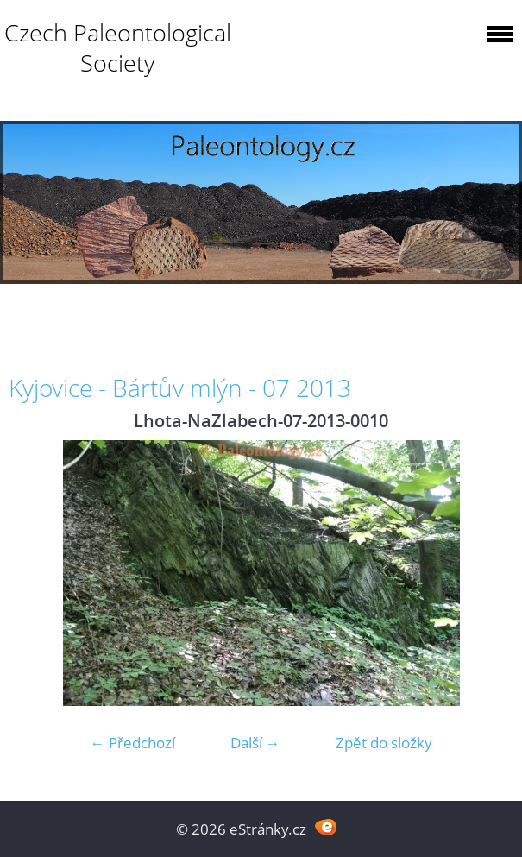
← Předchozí (133, 743)
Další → (255, 743)
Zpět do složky (384, 743)
